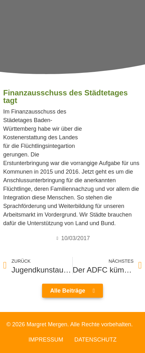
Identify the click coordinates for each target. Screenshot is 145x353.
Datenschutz (95, 339)
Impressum (45, 339)
